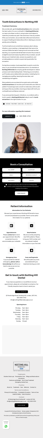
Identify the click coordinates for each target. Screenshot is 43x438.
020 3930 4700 (37, 10)
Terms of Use (35, 392)
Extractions (21, 378)
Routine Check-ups (9, 376)
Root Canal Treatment (28, 380)
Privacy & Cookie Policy (11, 392)
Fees (21, 387)
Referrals (26, 387)
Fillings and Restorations (32, 376)
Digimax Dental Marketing (25, 413)
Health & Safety (17, 394)
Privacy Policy (34, 184)
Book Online (21, 405)
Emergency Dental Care (21, 382)
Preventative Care (20, 376)
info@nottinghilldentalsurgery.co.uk (21, 300)
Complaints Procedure (24, 392)
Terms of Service (20, 417)
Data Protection (26, 394)
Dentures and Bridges (15, 380)
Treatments (16, 387)
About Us (9, 387)
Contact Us (8, 116)
